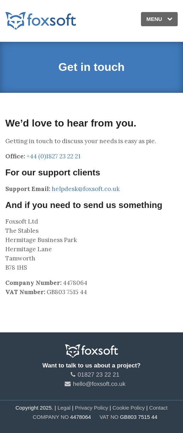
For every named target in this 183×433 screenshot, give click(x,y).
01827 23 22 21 (95, 374)
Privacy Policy (91, 408)
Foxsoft (40, 20)
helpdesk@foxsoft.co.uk (86, 189)
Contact (158, 408)
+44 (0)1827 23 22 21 (53, 156)
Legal (64, 408)
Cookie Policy (128, 408)
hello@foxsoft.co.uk (95, 384)
